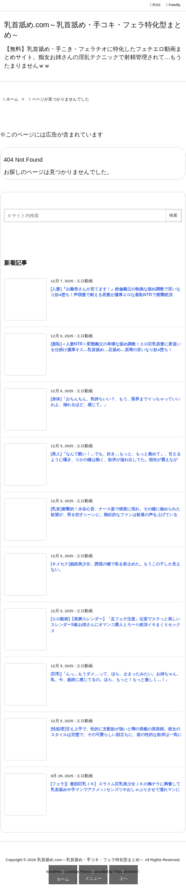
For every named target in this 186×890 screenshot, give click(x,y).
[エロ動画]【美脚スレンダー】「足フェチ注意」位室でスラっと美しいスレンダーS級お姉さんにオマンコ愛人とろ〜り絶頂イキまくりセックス (115, 625)
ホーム (12, 99)
